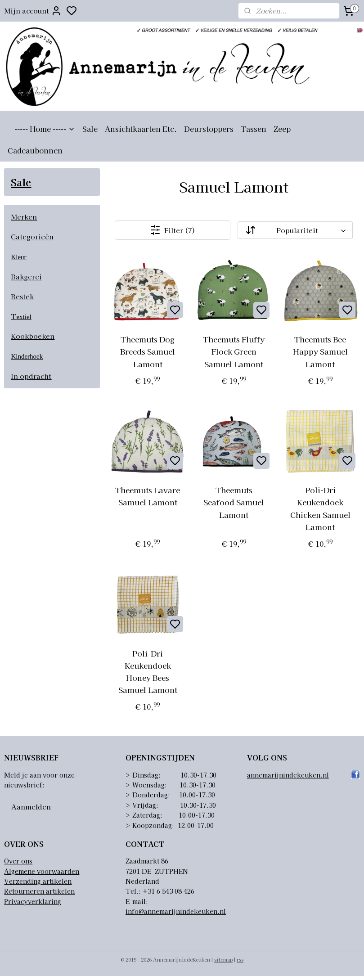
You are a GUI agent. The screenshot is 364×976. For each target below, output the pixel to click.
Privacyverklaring (32, 901)
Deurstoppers (209, 128)
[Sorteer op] (295, 230)
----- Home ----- (44, 128)
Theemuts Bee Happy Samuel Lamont (320, 351)
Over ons (18, 860)
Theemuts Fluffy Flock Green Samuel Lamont (234, 351)
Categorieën (32, 236)
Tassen (253, 128)
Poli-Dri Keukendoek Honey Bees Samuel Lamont (147, 671)
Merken (24, 216)
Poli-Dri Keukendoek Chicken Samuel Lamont (320, 508)
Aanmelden (31, 806)
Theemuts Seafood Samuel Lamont (234, 502)
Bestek (22, 296)
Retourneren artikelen (39, 890)
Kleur (18, 257)
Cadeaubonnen (35, 150)
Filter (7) (173, 230)
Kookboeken (32, 336)
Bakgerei (26, 276)
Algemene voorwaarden (41, 871)
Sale (90, 128)
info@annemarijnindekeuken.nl (176, 911)
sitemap (223, 959)
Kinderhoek (27, 356)
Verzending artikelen (38, 881)
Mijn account (33, 10)
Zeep (282, 128)
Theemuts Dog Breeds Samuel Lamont (147, 351)
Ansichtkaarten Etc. (141, 128)
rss (240, 959)
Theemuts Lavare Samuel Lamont (147, 496)
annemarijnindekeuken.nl (288, 774)
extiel (23, 316)
